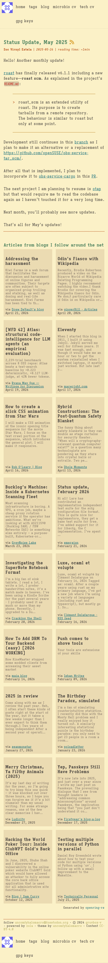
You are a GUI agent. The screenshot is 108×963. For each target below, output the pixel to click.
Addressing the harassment (21, 261)
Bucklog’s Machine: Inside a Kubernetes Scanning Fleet (27, 491)
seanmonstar (22, 747)
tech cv (87, 7)
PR (94, 176)
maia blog (19, 676)
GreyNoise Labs (24, 543)
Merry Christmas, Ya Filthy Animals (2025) (24, 771)
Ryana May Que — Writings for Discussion (24, 384)
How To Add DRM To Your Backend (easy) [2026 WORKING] (26, 645)
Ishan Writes (74, 676)
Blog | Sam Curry (25, 896)
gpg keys (24, 21)
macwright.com (75, 386)
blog (45, 7)
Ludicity (18, 819)
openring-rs (94, 908)
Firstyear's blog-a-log (82, 819)
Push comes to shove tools (73, 641)
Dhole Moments (75, 467)
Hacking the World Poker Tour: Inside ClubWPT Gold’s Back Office (27, 846)
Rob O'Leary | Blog (27, 467)
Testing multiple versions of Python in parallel (78, 844)
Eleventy (67, 329)
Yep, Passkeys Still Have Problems (79, 769)
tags (33, 7)
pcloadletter (74, 747)
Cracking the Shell (27, 618)
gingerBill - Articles (80, 309)
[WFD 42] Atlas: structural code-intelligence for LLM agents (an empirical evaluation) (27, 341)
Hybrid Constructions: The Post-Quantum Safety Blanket (79, 413)
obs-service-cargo (57, 176)
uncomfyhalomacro (67, 926)
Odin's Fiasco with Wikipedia (78, 261)
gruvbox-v (93, 922)
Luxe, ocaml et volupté (74, 565)
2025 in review (21, 696)
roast (9, 73)
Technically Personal (81, 896)
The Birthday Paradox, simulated (79, 698)
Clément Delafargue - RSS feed (77, 616)
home (20, 7)
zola (29, 926)
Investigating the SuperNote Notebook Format (26, 567)
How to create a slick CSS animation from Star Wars (27, 411)
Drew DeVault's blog (28, 309)
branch (81, 142)
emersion (71, 543)
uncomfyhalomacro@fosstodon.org (41, 922)
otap (97, 189)
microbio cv (64, 7)
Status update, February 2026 (73, 489)
